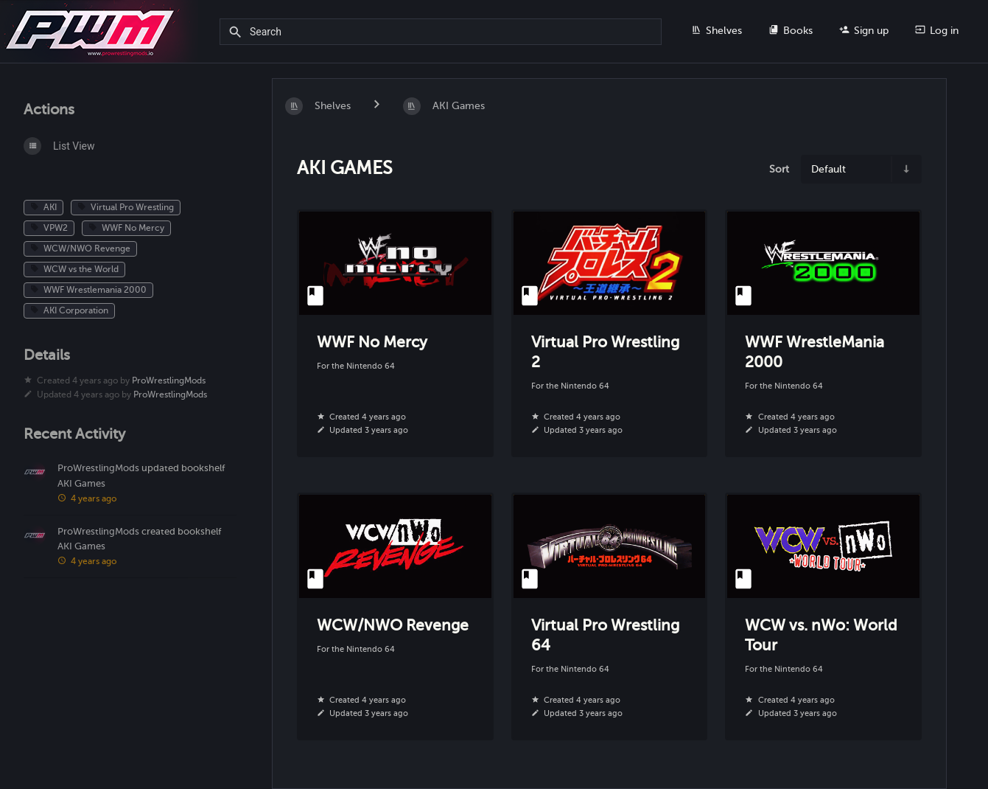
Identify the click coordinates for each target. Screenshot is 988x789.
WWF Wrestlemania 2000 (88, 290)
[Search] (238, 32)
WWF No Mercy (126, 228)
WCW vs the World (74, 269)
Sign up (864, 30)
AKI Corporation (69, 310)
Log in (937, 30)
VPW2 (49, 228)
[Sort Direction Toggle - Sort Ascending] (905, 169)
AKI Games (81, 484)
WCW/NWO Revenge (80, 248)
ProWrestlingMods (169, 380)
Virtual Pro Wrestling (125, 207)
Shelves (716, 30)
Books (790, 30)
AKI (43, 207)
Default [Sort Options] (828, 169)
